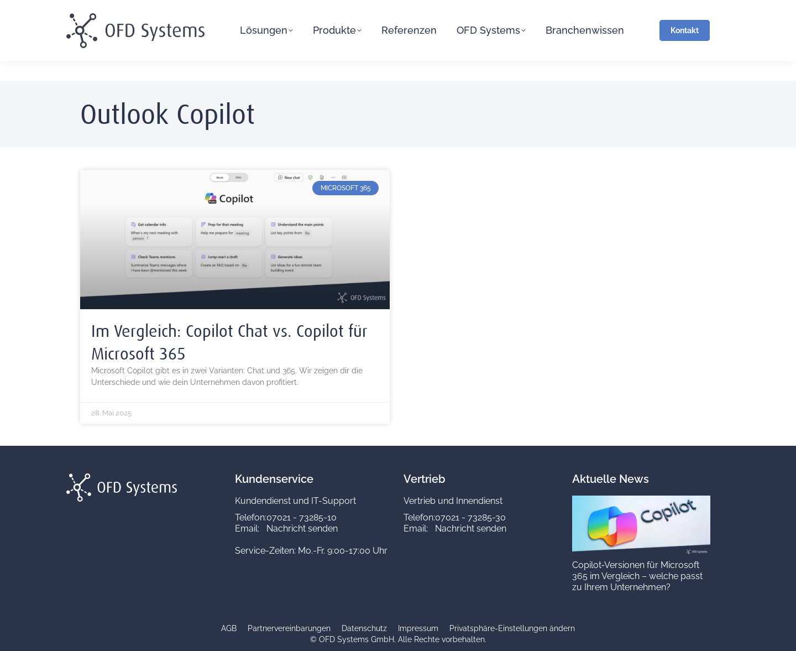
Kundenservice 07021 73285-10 (244, 10)
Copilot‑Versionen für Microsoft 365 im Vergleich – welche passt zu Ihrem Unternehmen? (637, 576)
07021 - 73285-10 (301, 517)
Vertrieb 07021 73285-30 (366, 10)
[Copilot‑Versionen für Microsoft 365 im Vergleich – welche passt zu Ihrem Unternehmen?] (641, 554)
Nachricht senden (302, 528)
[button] (512, 628)
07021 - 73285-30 (470, 517)
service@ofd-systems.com (118, 10)
